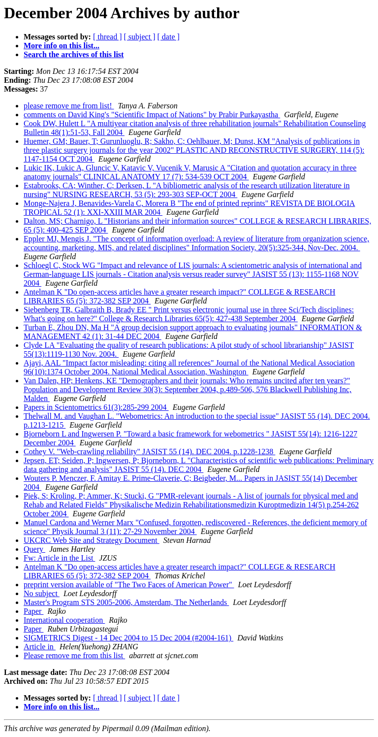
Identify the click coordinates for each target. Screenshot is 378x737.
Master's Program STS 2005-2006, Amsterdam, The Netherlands (126, 602)
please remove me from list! (69, 105)
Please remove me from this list (74, 655)
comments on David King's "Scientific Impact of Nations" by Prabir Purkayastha (152, 114)
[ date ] (169, 37)
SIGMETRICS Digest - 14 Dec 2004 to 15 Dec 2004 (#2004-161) (128, 638)
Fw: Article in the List (59, 558)
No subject (42, 593)
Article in (40, 646)
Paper (33, 611)
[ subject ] (140, 37)
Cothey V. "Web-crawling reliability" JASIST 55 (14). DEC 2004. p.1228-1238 (149, 451)
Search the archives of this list (74, 54)
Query (34, 549)
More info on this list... (61, 45)
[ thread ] (107, 37)
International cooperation (64, 620)
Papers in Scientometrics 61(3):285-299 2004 (96, 407)
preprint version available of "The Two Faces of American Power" (129, 584)
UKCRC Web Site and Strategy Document (91, 540)
